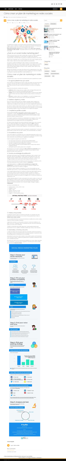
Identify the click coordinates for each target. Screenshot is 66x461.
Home (5, 9)
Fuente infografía (10, 441)
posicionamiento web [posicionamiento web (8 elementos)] (55, 73)
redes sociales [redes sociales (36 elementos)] (47, 76)
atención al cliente (18, 242)
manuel (51, 56)
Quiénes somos (10, 9)
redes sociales (16, 445)
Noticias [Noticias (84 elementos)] (46, 64)
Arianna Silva (16, 22)
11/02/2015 (51, 48)
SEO (33, 123)
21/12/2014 (51, 36)
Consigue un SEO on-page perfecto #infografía (54, 41)
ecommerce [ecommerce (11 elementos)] (47, 71)
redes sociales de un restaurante (31, 148)
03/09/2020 (51, 30)
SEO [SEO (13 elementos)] (53, 76)
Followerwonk (10, 183)
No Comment (27, 22)
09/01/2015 (51, 42)
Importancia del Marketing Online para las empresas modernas (54, 53)
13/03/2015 (51, 55)
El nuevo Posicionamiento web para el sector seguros (55, 35)
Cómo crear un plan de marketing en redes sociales (22, 20)
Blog (16, 9)
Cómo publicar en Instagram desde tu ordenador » (30, 457)
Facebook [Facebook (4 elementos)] (53, 71)
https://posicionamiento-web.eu (13, 48)
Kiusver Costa (52, 49)
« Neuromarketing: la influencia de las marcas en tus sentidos (18, 456)
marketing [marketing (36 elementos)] (46, 73)
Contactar (20, 9)
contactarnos (30, 162)
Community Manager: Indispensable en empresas (54, 47)
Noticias (21, 22)
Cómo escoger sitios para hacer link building (55, 29)
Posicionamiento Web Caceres (15, 459)
